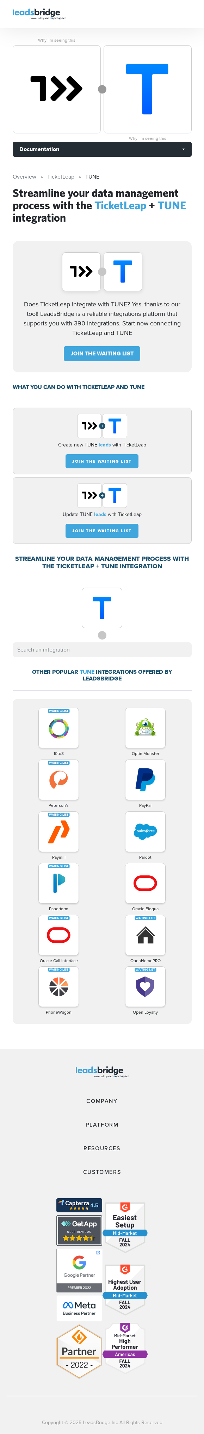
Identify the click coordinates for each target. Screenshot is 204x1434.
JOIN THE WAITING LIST (102, 353)
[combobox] (102, 649)
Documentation (39, 149)
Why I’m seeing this (56, 40)
